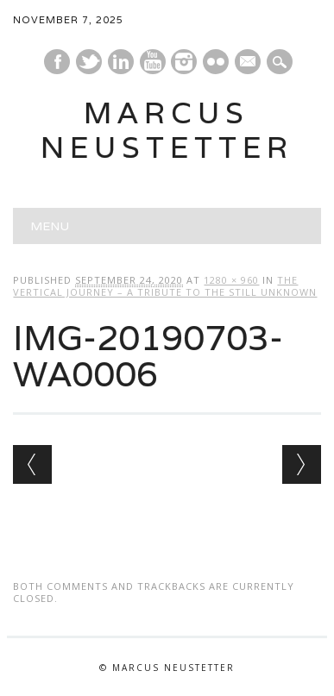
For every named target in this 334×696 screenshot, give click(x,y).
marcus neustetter (167, 129)
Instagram (184, 61)
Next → (301, 464)
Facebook (57, 61)
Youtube (153, 61)
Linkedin (121, 61)
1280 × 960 (231, 279)
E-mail (248, 63)
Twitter (89, 61)
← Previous (32, 464)
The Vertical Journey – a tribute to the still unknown (165, 285)
